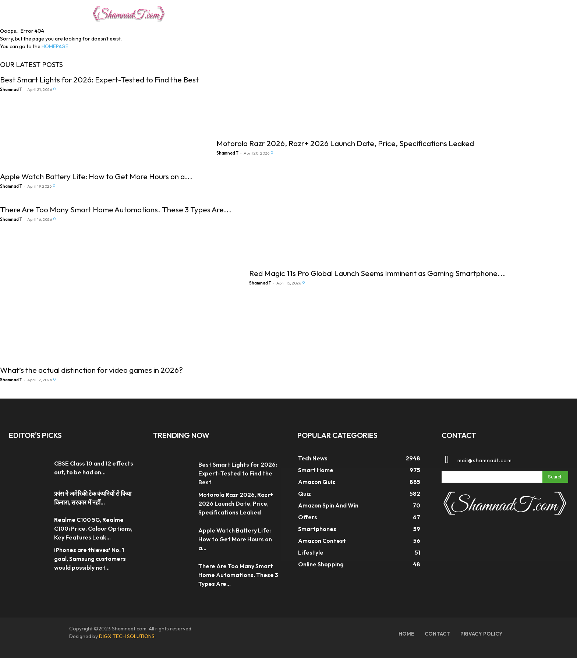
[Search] (555, 477)
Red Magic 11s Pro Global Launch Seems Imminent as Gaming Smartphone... (377, 273)
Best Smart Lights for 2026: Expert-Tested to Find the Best (99, 79)
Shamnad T (11, 89)
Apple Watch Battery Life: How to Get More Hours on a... (96, 176)
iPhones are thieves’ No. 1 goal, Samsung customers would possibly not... (90, 558)
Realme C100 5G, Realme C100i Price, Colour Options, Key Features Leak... (93, 528)
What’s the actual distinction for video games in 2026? (91, 370)
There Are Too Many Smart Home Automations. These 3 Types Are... (115, 209)
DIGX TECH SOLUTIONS (127, 636)
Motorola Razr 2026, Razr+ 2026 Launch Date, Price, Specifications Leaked (345, 143)
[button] (476, 12)
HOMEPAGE (55, 46)
